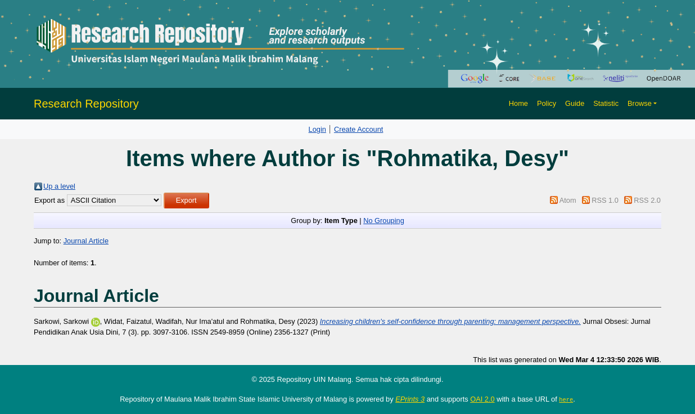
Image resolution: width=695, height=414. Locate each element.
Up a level (59, 186)
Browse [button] (640, 103)
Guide (574, 103)
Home (518, 103)
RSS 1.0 (605, 200)
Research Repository (86, 103)
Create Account (358, 129)
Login (317, 129)
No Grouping (383, 220)
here (566, 399)
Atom (567, 200)
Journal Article (86, 241)
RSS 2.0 (647, 200)
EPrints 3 (410, 399)
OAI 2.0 (482, 399)
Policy (546, 103)
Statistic (606, 103)
